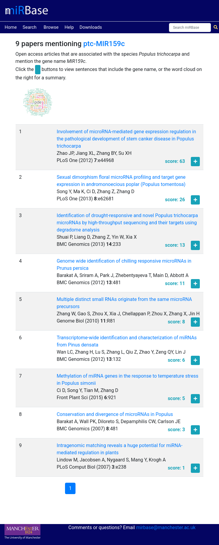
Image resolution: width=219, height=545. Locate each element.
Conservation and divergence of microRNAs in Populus (115, 414)
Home (10, 27)
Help (69, 27)
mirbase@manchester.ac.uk (165, 527)
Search (30, 27)
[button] (38, 105)
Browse (51, 27)
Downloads (91, 27)
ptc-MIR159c (104, 44)
